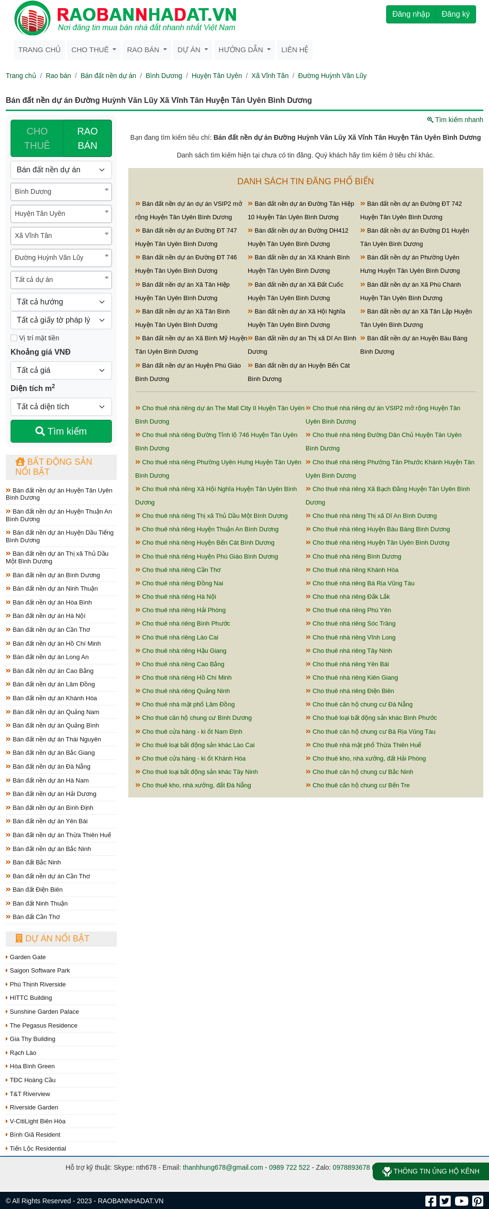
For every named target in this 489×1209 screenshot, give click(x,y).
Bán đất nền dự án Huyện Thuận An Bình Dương (59, 515)
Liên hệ (294, 49)
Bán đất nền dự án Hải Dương (51, 793)
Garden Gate (26, 957)
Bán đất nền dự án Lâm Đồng (50, 684)
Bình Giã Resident (33, 1134)
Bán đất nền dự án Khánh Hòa (51, 698)
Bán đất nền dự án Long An (47, 656)
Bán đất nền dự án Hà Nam (47, 780)
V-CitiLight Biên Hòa (36, 1121)
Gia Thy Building (31, 1038)
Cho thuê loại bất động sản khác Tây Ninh (196, 771)
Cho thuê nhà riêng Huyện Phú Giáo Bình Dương (206, 556)
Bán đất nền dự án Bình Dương (53, 575)
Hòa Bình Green (30, 1066)
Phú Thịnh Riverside (36, 984)
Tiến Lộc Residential (36, 1148)
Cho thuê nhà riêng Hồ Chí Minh (183, 677)
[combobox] (61, 192)
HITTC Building (29, 997)
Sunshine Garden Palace (42, 1011)
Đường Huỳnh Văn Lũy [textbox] (49, 257)
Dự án (190, 49)
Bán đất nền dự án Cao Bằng (49, 670)
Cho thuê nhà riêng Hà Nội (175, 596)
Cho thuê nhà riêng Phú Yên (348, 610)
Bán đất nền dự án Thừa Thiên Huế (58, 835)
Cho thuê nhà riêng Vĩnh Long (351, 637)
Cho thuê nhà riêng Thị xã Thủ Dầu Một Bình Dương (211, 515)
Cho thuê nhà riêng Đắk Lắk (348, 596)
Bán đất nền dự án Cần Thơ (48, 629)
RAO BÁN (87, 138)
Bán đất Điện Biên (34, 889)
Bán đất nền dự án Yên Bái (47, 821)
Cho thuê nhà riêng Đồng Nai (179, 583)
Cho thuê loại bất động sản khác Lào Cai (195, 745)
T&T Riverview (28, 1093)
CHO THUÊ (37, 138)
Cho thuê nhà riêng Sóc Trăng (351, 623)
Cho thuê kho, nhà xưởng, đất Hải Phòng (366, 758)
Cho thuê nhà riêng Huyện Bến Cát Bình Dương (205, 542)
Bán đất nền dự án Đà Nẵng (48, 766)
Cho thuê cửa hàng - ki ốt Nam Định (189, 731)
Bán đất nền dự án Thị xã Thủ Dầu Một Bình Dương (57, 557)
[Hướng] (61, 302)
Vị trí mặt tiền (35, 338)
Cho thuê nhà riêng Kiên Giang (352, 677)
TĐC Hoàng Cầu (31, 1080)
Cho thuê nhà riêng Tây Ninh (349, 650)
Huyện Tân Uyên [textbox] (40, 213)
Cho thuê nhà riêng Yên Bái (347, 664)
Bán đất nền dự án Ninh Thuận (52, 588)
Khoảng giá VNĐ (40, 352)
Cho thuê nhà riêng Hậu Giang (181, 650)
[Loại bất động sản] (61, 170)
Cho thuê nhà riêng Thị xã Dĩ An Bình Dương (371, 515)
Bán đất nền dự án (108, 75)
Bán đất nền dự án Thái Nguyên (53, 739)
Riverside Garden (32, 1107)
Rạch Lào (21, 1052)
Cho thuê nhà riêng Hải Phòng (180, 610)
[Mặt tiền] (14, 338)
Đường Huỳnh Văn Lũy (332, 75)
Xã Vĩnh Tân (270, 75)
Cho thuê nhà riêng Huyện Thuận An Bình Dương (207, 529)
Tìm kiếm (61, 431)
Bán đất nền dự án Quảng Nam (53, 712)
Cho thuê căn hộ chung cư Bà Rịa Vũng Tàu (370, 731)
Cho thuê (91, 49)
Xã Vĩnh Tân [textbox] (33, 235)
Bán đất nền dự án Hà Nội (45, 615)
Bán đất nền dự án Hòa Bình (49, 602)
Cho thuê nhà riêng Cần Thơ (178, 569)
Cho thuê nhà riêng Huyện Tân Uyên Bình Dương (378, 542)
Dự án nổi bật (52, 938)
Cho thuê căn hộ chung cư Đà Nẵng (359, 704)
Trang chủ (39, 49)
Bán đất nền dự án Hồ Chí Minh (53, 643)
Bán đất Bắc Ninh (33, 862)
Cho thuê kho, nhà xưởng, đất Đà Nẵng (193, 785)
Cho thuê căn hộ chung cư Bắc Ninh (359, 771)
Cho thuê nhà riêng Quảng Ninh (182, 690)
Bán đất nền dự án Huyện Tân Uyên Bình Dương (59, 494)
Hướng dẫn (242, 49)
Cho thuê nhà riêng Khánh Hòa (352, 569)
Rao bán (144, 49)
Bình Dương (163, 75)
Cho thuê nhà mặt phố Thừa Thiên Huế (364, 745)
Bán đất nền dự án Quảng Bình (52, 725)
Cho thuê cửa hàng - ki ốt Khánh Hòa (190, 758)
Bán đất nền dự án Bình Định (49, 807)
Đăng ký (456, 14)
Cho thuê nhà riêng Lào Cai (177, 637)
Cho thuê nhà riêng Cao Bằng (179, 664)
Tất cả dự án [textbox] (34, 279)
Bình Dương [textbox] (33, 191)
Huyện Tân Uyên (217, 75)
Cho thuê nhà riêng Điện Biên (350, 690)
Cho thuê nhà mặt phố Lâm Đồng (185, 704)
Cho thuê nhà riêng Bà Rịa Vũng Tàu (360, 583)
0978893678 (351, 1167)
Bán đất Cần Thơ (33, 916)
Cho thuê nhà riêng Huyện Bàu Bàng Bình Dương (378, 529)
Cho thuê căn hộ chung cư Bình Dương (193, 717)
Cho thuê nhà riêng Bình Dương (353, 556)
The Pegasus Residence (42, 1025)
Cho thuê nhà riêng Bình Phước (183, 623)
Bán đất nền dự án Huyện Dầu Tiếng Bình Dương (60, 536)
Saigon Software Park (38, 970)
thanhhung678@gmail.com (223, 1167)
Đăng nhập (411, 14)
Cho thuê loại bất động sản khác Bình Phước (371, 717)
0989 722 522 (289, 1167)
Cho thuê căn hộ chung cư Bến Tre (358, 785)
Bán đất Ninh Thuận (37, 903)
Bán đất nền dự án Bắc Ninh (48, 848)
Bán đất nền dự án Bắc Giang (50, 752)
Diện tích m (33, 387)
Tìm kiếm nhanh (455, 119)
